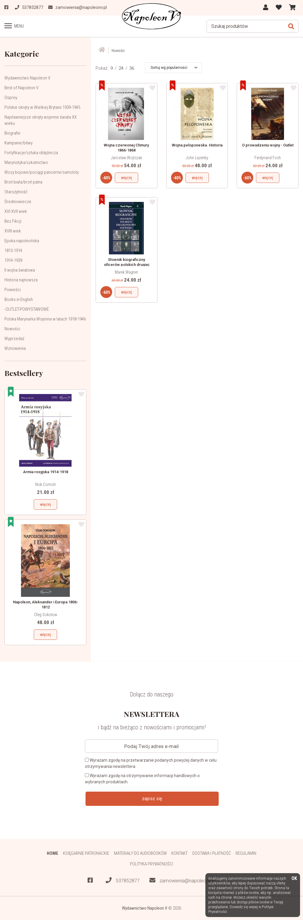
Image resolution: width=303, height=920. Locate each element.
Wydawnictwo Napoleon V (27, 77)
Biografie (12, 132)
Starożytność (16, 191)
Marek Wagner (126, 272)
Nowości (12, 328)
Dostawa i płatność (211, 853)
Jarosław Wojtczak (126, 157)
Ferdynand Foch (267, 157)
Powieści (12, 289)
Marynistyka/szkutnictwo (26, 162)
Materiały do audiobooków (140, 853)
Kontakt (179, 853)
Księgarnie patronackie (85, 853)
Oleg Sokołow (45, 614)
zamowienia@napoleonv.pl (182, 880)
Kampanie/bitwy (18, 142)
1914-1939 (13, 260)
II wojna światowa (19, 269)
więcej (45, 504)
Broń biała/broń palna (23, 181)
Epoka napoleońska (21, 240)
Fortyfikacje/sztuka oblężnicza (31, 152)
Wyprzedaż (14, 338)
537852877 (123, 880)
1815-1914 (13, 250)
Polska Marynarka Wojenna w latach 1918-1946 (45, 318)
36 (131, 68)
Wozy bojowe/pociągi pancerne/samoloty (41, 172)
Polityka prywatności (151, 864)
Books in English (18, 299)
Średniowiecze (17, 201)
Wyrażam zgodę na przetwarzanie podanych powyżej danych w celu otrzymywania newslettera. (151, 763)
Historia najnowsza (21, 279)
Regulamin (246, 853)
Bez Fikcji (12, 221)
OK (294, 878)
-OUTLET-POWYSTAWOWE (26, 309)
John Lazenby (197, 157)
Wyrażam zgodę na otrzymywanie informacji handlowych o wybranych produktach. (142, 778)
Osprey (10, 97)
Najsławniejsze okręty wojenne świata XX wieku (40, 120)
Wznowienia (15, 348)
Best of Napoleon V (21, 87)
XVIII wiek (12, 230)
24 (121, 68)
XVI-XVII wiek (15, 211)
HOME (52, 853)
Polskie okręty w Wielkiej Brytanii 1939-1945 (42, 107)
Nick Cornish (45, 484)
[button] (174, 67)
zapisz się (152, 798)
